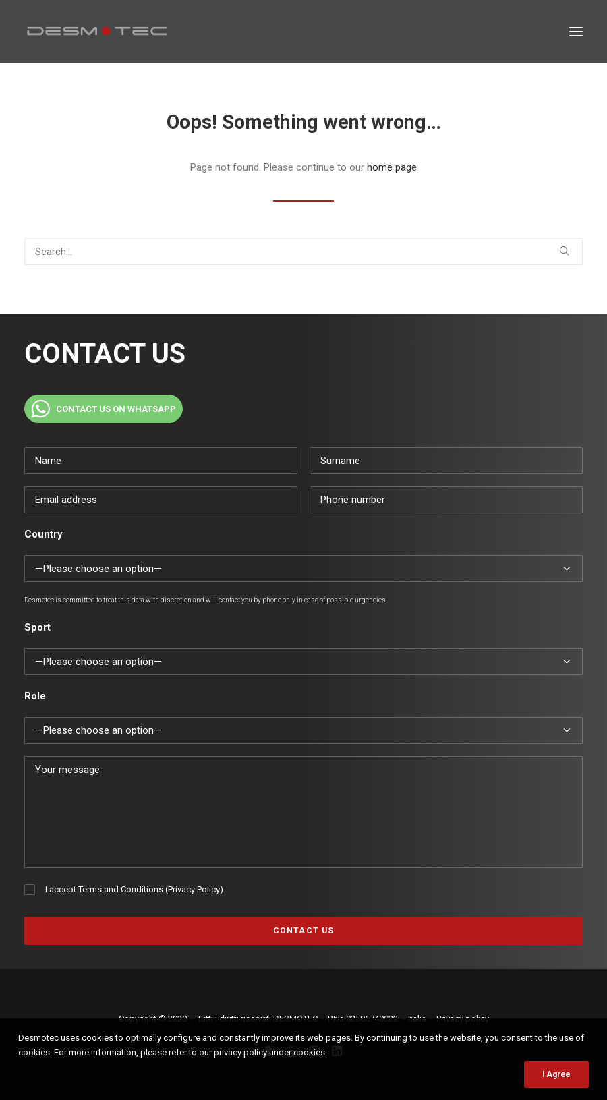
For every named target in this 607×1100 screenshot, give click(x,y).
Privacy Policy (194, 889)
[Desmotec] (97, 31)
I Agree (556, 1074)
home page (392, 167)
